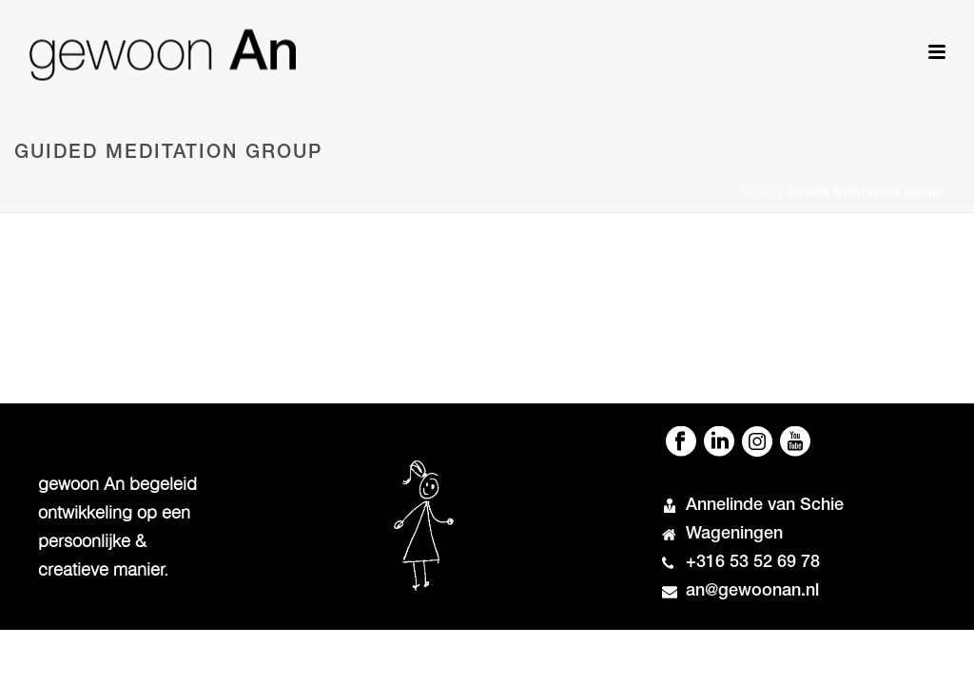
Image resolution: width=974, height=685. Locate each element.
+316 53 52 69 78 (753, 563)
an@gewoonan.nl (752, 591)
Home (759, 194)
